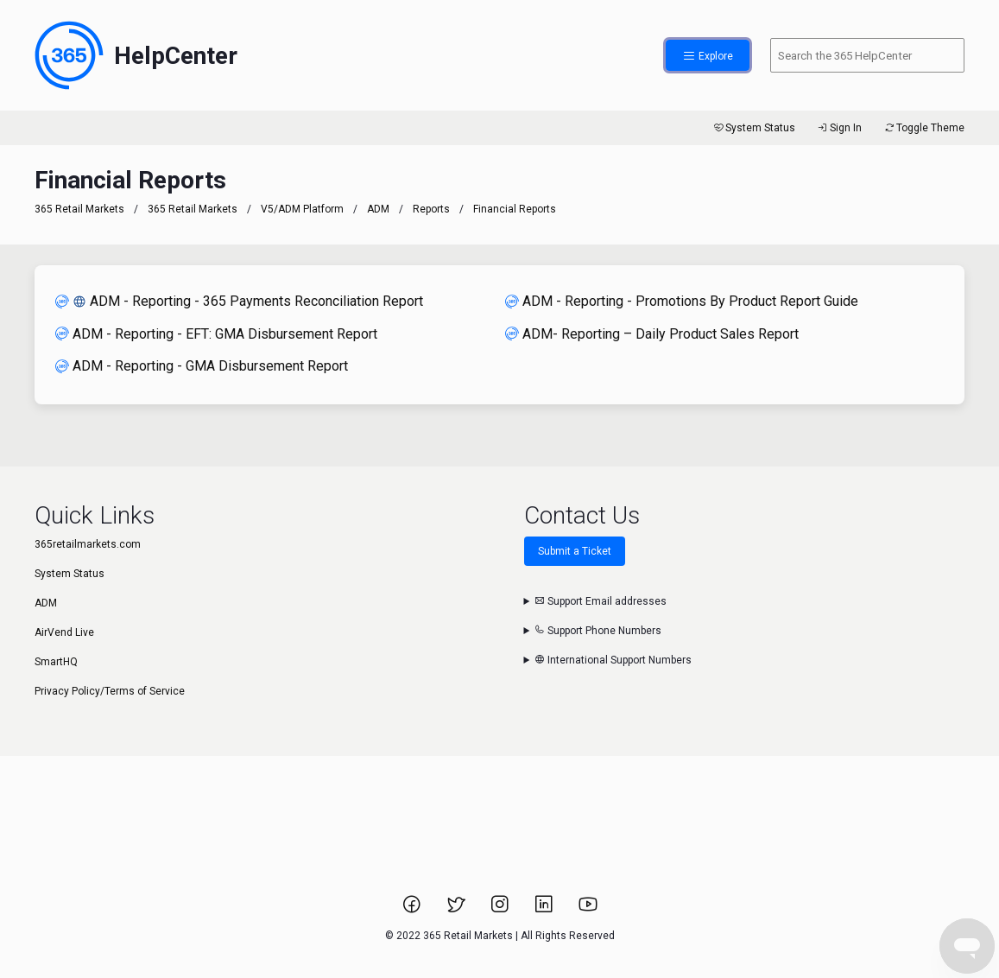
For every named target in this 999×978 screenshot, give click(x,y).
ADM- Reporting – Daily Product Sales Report (652, 334)
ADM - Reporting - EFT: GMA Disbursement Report (216, 334)
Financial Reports (514, 209)
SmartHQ (56, 662)
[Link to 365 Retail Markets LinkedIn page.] (545, 910)
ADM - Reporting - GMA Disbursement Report (201, 366)
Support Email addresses (600, 601)
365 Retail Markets (79, 209)
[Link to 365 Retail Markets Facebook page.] (413, 910)
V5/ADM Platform (302, 209)
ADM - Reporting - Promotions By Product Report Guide (681, 301)
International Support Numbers (613, 660)
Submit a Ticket (574, 551)
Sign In (839, 128)
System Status (753, 128)
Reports (431, 209)
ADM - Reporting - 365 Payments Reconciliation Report (239, 301)
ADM (378, 209)
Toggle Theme (923, 128)
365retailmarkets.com (88, 544)
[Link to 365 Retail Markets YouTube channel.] (588, 910)
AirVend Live (64, 632)
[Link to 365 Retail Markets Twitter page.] (457, 910)
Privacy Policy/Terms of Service (110, 691)
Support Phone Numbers (597, 631)
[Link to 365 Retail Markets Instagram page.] (501, 910)
